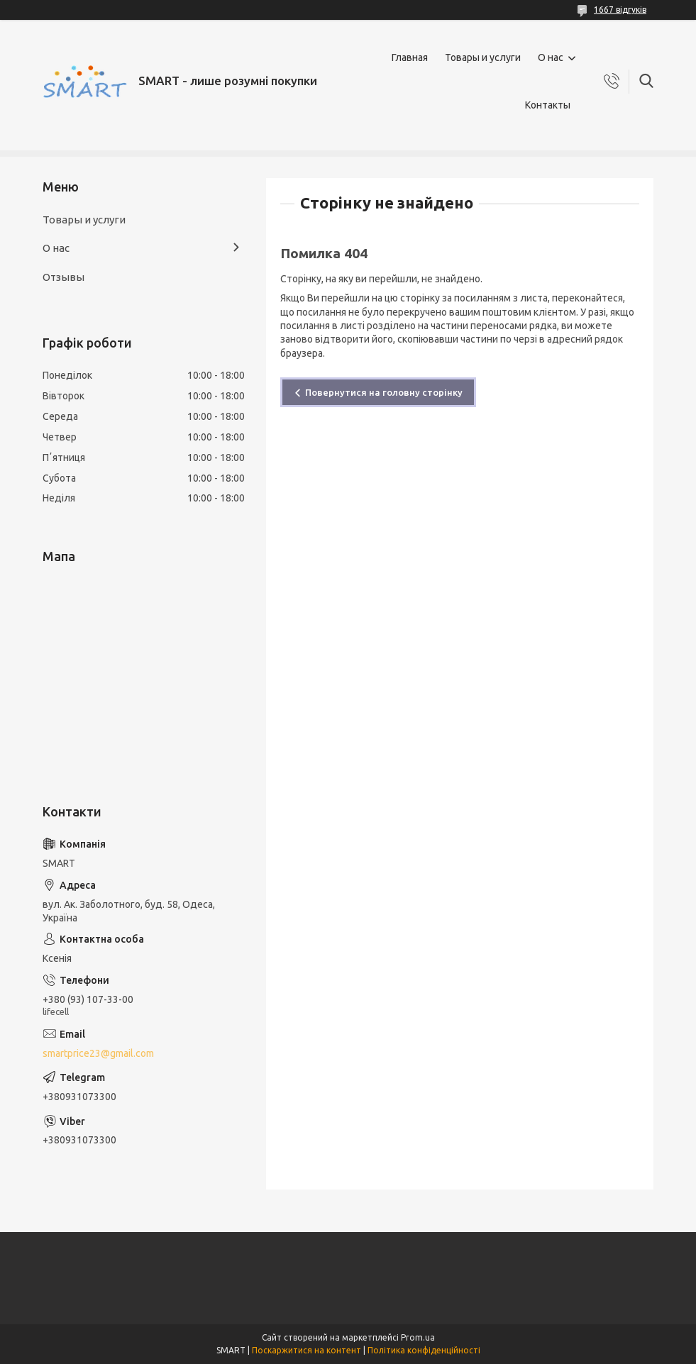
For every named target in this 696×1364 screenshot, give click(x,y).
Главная (410, 57)
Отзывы (63, 277)
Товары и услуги (483, 57)
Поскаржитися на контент (306, 1350)
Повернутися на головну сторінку (384, 392)
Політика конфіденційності (424, 1350)
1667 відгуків (620, 9)
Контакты (547, 105)
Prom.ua (418, 1337)
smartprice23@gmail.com (98, 1053)
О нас (550, 57)
